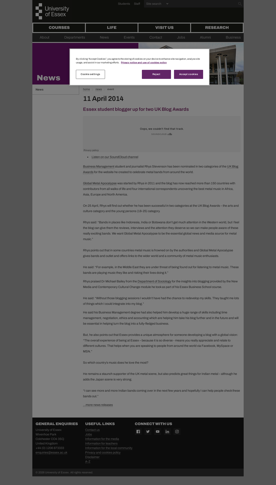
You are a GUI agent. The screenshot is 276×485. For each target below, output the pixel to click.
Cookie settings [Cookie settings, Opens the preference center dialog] (90, 74)
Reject (156, 74)
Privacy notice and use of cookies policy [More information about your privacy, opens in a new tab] (144, 62)
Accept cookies (188, 74)
